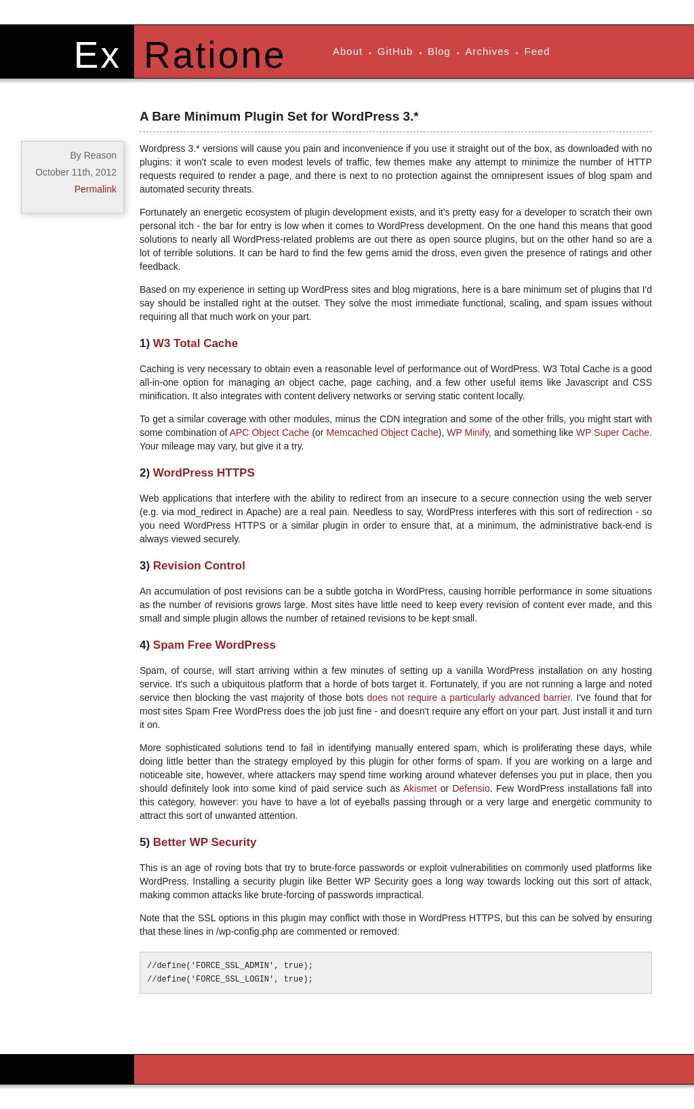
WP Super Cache (612, 432)
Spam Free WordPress (214, 645)
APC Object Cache (270, 432)
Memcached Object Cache (382, 432)
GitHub (395, 51)
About (348, 51)
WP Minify (468, 432)
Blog (439, 51)
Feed (537, 51)
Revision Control (199, 565)
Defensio (470, 788)
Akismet (420, 788)
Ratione (215, 55)
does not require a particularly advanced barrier (469, 697)
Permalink (96, 189)
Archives (487, 51)
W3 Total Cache (195, 343)
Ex (97, 55)
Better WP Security (205, 842)
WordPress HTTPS (204, 472)
